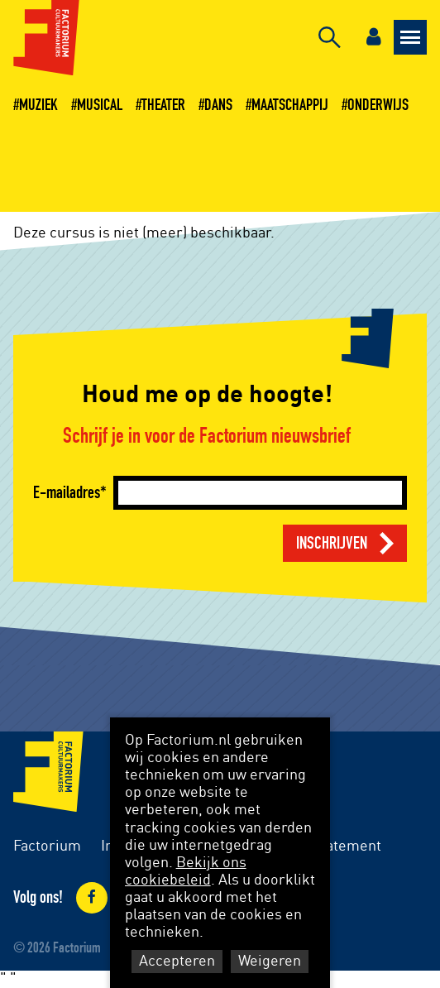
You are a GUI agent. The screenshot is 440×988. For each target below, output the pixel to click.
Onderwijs (378, 105)
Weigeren (269, 961)
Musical (99, 105)
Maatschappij (289, 105)
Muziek (38, 105)
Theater (163, 105)
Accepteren (177, 961)
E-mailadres (66, 492)
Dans (218, 105)
